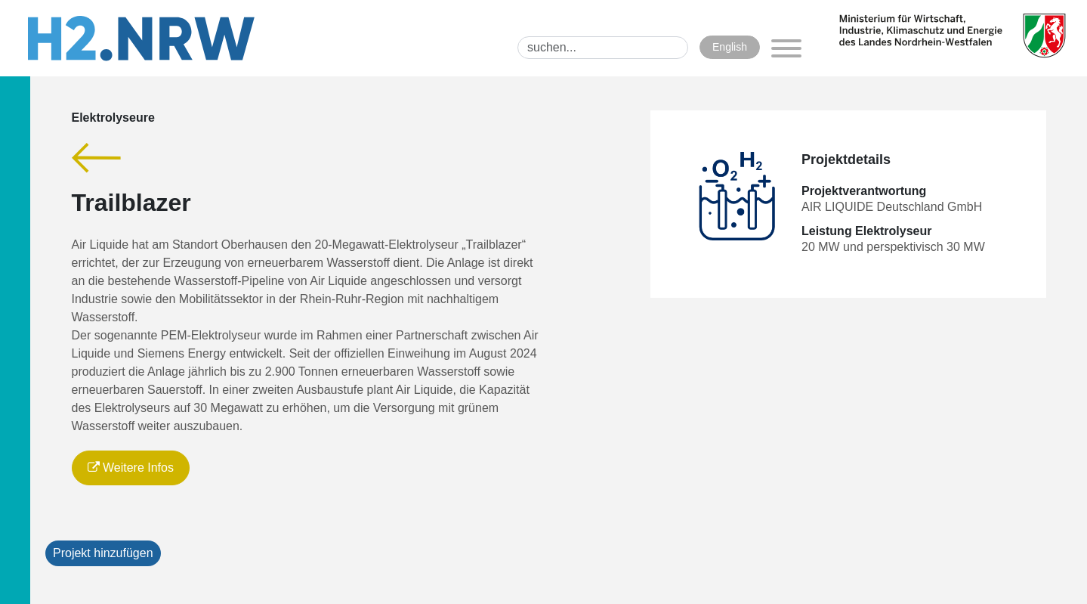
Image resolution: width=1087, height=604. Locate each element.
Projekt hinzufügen (103, 553)
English (729, 47)
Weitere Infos (131, 467)
